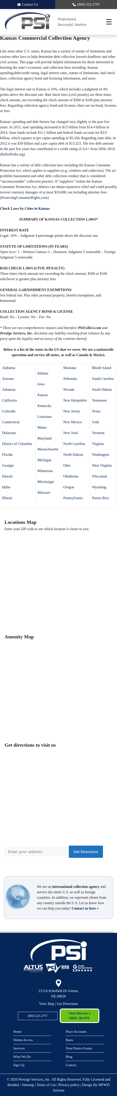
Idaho (6, 487)
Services (19, 1048)
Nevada (68, 389)
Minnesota (45, 471)
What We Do (22, 1056)
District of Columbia (17, 444)
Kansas (42, 395)
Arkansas (9, 389)
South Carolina (103, 379)
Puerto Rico (100, 498)
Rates (69, 1040)
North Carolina (74, 444)
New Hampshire (75, 400)
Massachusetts (47, 449)
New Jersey (71, 411)
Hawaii (7, 476)
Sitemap (28, 1085)
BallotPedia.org (12, 154)
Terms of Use (46, 1085)
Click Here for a (79, 1016)
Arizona (8, 379)
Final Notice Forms (79, 1048)
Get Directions (67, 1004)
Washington (100, 454)
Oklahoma (71, 476)
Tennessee (99, 400)
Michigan (44, 460)
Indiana (42, 373)
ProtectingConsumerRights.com (24, 198)
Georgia (8, 465)
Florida (7, 454)
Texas (96, 411)
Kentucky (44, 406)
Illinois (7, 498)
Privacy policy (68, 1085)
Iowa (41, 384)
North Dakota (73, 454)
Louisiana (44, 417)
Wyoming (99, 487)
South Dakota (102, 389)
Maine (42, 427)
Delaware (9, 433)
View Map (46, 1004)
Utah (95, 422)
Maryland (44, 438)
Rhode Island (101, 368)
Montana (69, 368)
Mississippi (45, 482)
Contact (71, 1065)
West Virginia (102, 465)
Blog (69, 1056)
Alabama (8, 368)
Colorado (9, 411)
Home (17, 1031)
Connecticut (10, 422)
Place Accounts (76, 1031)
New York (70, 433)
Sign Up (19, 1065)
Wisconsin (99, 476)
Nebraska (70, 379)
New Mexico (72, 422)
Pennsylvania (73, 498)
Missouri (43, 492)
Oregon (68, 487)
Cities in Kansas (37, 208)
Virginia (98, 444)
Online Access (23, 1040)
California (9, 400)
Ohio (67, 465)
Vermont (98, 433)
